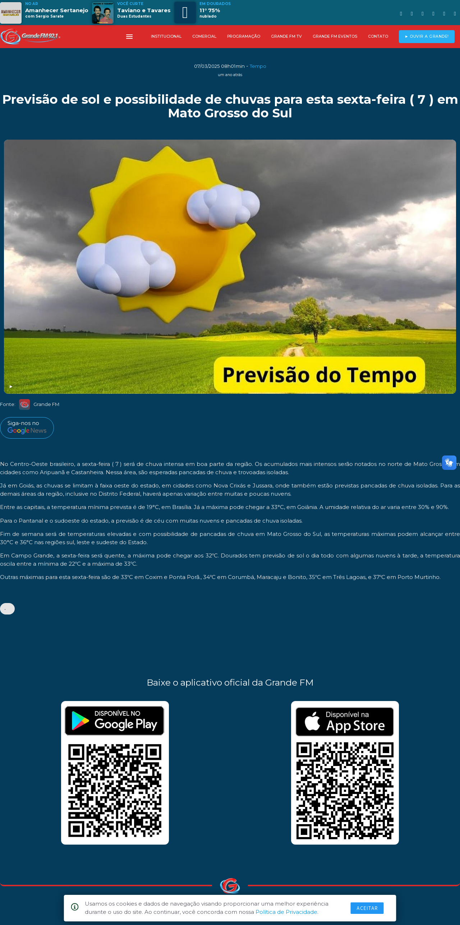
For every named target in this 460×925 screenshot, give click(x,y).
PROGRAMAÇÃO (243, 36)
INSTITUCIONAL (166, 36)
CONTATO (378, 36)
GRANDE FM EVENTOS (335, 36)
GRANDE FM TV (286, 36)
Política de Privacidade (286, 911)
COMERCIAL (204, 36)
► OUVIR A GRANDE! (427, 36)
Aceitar (367, 908)
